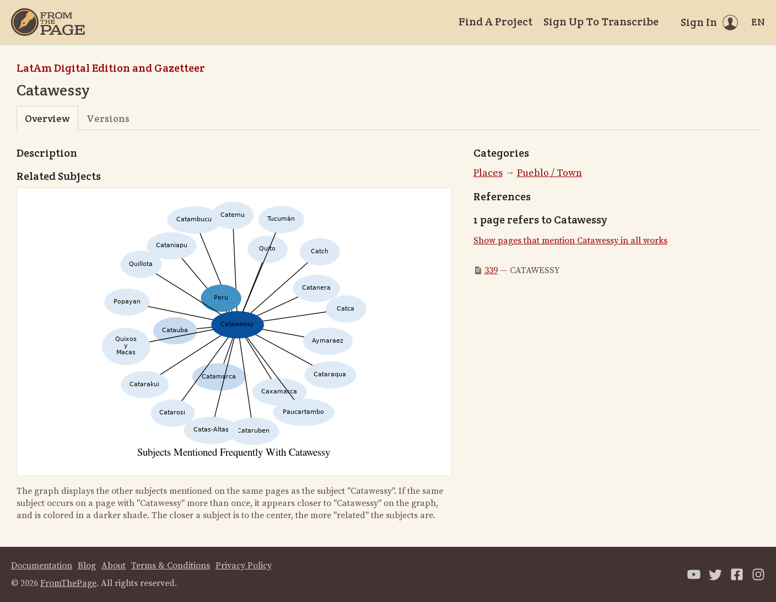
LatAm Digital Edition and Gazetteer (111, 68)
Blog (87, 565)
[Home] (48, 22)
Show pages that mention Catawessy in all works (570, 240)
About (113, 565)
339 (491, 270)
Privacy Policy (243, 565)
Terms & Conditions (170, 565)
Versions (108, 118)
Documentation (41, 565)
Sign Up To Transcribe (601, 21)
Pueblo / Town (549, 173)
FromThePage (68, 583)
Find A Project (495, 21)
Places (488, 173)
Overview (47, 118)
